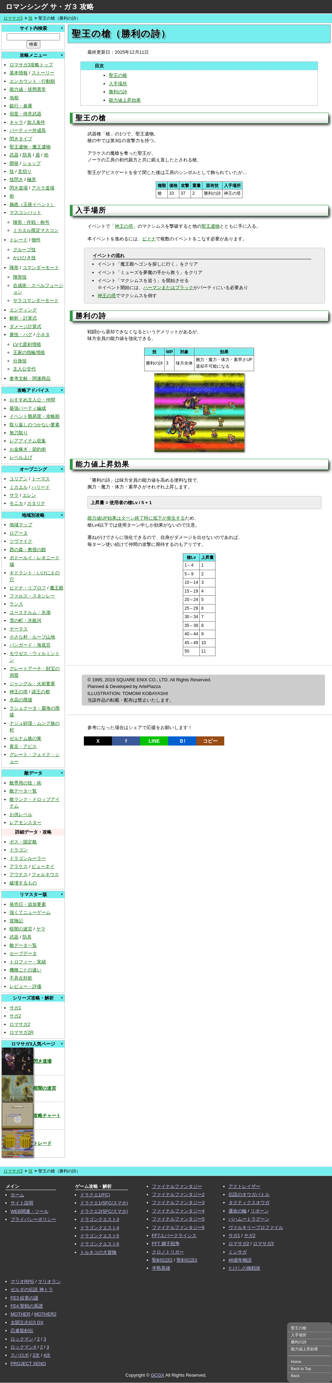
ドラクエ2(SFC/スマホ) (104, 1211)
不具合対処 (20, 978)
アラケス (18, 866)
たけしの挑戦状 (244, 1268)
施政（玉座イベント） (32, 204)
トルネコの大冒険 (98, 1252)
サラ (14, 495)
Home (296, 1361)
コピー (210, 741)
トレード (18, 239)
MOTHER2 (45, 1314)
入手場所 (118, 83)
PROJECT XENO (28, 1363)
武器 (14, 155)
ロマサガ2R (21, 1032)
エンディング (23, 310)
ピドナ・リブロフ (27, 587)
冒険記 (16, 920)
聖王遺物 (210, 226)
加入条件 (36, 122)
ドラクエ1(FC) (95, 1194)
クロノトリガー (168, 1252)
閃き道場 (18, 188)
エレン (29, 495)
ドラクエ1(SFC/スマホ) (104, 1202)
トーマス (41, 478)
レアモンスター (25, 822)
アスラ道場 (43, 188)
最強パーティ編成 (27, 408)
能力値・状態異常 (27, 89)
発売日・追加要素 (27, 904)
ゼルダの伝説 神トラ (32, 1289)
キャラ (16, 122)
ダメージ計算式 (25, 326)
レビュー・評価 (25, 986)
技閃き (16, 179)
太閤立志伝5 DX (27, 1322)
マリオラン (49, 1281)
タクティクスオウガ (249, 1202)
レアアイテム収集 (27, 440)
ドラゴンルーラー (27, 858)
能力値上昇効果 (125, 100)
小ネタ (43, 334)
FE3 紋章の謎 (24, 1298)
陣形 (14, 267)
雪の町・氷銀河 (25, 620)
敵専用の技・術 (25, 783)
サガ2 (15, 1015)
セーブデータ (23, 953)
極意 (31, 179)
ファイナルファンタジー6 (178, 1227)
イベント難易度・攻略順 (34, 416)
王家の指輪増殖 (29, 352)
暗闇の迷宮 (20, 928)
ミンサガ (237, 1252)
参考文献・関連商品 (30, 378)
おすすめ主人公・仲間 (32, 399)
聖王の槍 (118, 75)
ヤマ (40, 928)
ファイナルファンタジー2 (178, 1194)
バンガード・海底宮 (30, 645)
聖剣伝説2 (162, 1260)
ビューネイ (43, 866)
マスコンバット (25, 212)
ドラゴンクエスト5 (99, 1235)
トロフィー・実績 (27, 961)
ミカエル (18, 487)
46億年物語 (240, 1260)
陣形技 (20, 277)
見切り (25, 171)
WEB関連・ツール (29, 1211)
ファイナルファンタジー (177, 1186)
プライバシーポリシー (33, 1219)
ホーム (17, 1194)
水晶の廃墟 (20, 699)
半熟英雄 (161, 1268)
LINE (154, 741)
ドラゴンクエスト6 (99, 1244)
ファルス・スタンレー (32, 596)
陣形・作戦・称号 (31, 222)
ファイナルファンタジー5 (178, 1219)
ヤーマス (18, 629)
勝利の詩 (118, 91)
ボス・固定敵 (23, 841)
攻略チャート (31, 1115)
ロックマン (22, 1339)
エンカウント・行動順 (32, 81)
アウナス (18, 874)
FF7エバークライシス (174, 1235)
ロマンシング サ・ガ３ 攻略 (50, 7)
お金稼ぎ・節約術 (27, 449)
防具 (27, 155)
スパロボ (20, 1355)
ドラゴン (18, 850)
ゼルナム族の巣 (25, 738)
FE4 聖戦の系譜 (27, 1306)
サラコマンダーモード (36, 300)
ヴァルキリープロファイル (255, 1227)
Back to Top (301, 1369)
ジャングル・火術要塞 (32, 683)
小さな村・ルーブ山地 (32, 637)
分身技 (20, 360)
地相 (14, 97)
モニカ (16, 503)
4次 (47, 1355)
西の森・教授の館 (27, 549)
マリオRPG (22, 1281)
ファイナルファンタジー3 (178, 1202)
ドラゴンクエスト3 (99, 1219)
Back (295, 1376)
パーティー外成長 (27, 130)
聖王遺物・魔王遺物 (30, 146)
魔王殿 (57, 587)
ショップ (31, 163)
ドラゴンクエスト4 (99, 1227)
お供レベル (20, 814)
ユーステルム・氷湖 (30, 612)
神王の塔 (18, 691)
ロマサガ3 (13, 18)
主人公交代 (24, 369)
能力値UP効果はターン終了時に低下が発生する (136, 518)
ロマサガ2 (19, 1024)
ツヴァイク (20, 541)
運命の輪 (237, 1211)
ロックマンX (23, 1347)
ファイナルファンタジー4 (178, 1211)
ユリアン (18, 478)
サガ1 (15, 1007)
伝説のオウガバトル (249, 1194)
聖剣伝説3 (187, 1260)
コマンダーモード (40, 267)
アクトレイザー (244, 1186)
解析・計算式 (23, 318)
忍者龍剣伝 (22, 1330)
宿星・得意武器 (25, 113)
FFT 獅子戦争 (166, 1243)
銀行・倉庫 (20, 105)
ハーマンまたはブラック (168, 287)
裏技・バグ (20, 334)
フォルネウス (45, 874)
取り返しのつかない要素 (34, 424)
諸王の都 (41, 691)
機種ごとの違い (25, 970)
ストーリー (43, 72)
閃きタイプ (20, 138)
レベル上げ (20, 457)
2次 (36, 1355)
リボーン (260, 1211)
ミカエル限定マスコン (36, 230)
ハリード (41, 487)
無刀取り (18, 432)
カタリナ (36, 503)
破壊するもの (23, 883)
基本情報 (18, 72)
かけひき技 (24, 257)
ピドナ (149, 238)
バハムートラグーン (249, 1219)
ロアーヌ (18, 533)
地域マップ (20, 524)
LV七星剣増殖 (27, 344)
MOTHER (20, 1314)
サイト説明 (22, 1202)
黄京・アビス (23, 746)
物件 (36, 239)
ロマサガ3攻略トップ (31, 64)
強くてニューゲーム (30, 912)
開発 (14, 163)
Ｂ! (182, 741)
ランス (16, 604)
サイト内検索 (33, 28)
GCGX (157, 1375)
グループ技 (24, 249)
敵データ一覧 (23, 791)
